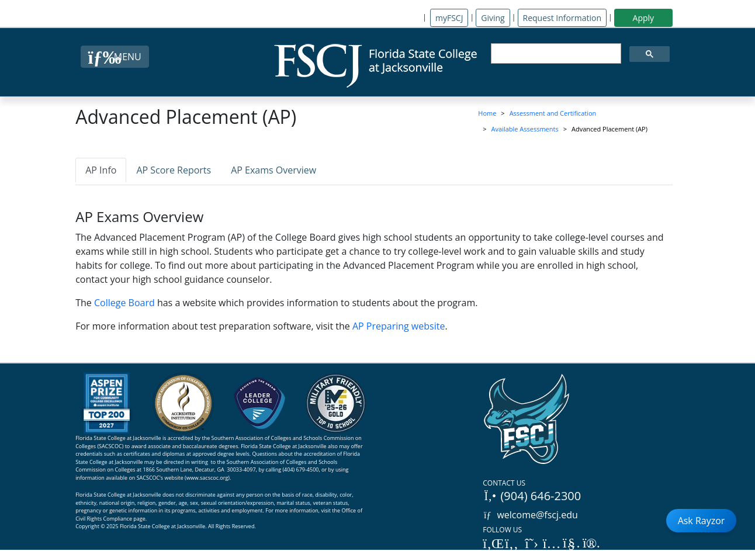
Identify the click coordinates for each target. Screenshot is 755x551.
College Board (124, 302)
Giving (492, 17)
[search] (555, 54)
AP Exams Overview (273, 170)
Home (487, 113)
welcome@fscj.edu (530, 514)
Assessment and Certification (553, 113)
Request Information (562, 17)
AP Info (100, 170)
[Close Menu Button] (115, 57)
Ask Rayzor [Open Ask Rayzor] (701, 520)
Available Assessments (525, 128)
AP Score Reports (173, 170)
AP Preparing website (398, 326)
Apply (643, 17)
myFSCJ (449, 17)
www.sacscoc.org (207, 477)
